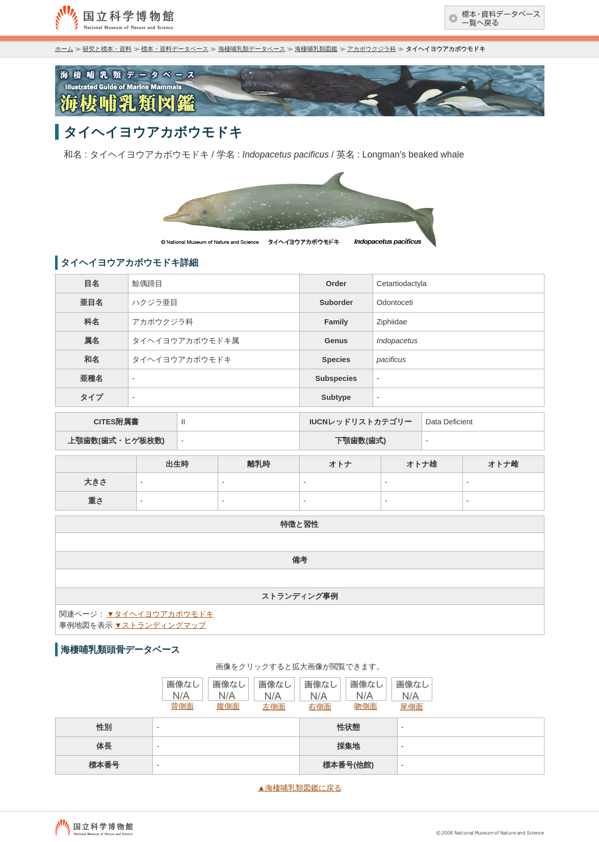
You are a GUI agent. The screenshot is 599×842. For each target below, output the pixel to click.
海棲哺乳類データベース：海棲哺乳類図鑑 (299, 90)
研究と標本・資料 (107, 49)
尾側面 (412, 703)
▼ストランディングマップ (160, 625)
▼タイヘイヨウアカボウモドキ (160, 614)
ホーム (64, 49)
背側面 (182, 702)
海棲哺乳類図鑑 (316, 49)
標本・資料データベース (175, 49)
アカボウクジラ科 (371, 49)
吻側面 (366, 702)
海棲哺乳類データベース (251, 49)
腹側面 (228, 702)
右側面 (320, 703)
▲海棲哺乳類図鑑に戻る (299, 788)
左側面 (274, 703)
